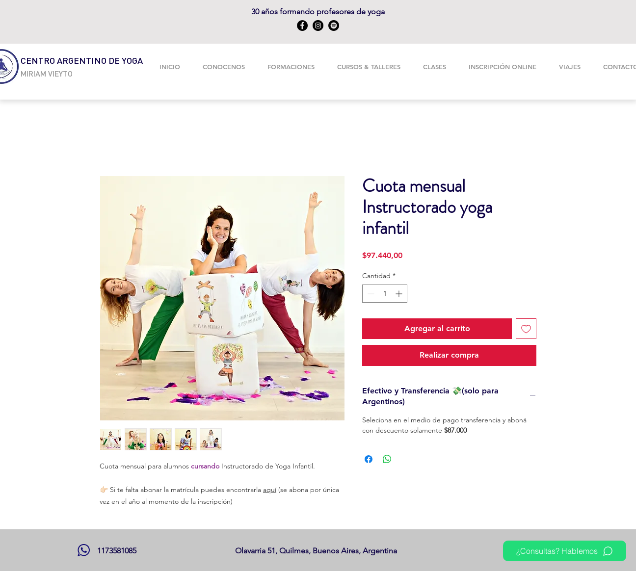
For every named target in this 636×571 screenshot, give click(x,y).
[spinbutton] (385, 293)
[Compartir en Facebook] (368, 459)
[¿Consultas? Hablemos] (564, 551)
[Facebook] (302, 25)
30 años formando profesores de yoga (318, 11)
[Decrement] (370, 293)
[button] (291, 67)
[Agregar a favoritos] (526, 328)
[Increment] (400, 293)
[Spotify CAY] (333, 25)
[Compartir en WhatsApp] (387, 459)
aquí (269, 489)
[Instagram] (318, 25)
